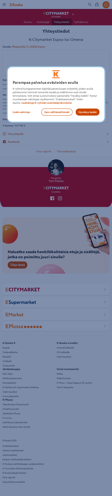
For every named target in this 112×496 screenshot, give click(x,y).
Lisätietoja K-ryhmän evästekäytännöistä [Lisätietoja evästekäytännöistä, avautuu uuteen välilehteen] (46, 102)
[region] (56, 94)
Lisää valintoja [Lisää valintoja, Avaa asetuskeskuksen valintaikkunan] (21, 112)
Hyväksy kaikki (88, 112)
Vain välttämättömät (57, 112)
